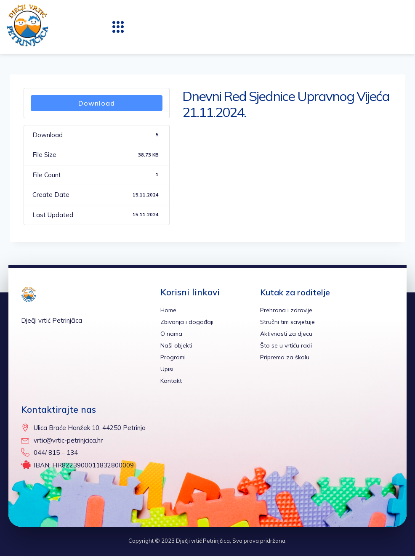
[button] (118, 27)
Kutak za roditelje (298, 292)
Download (96, 103)
